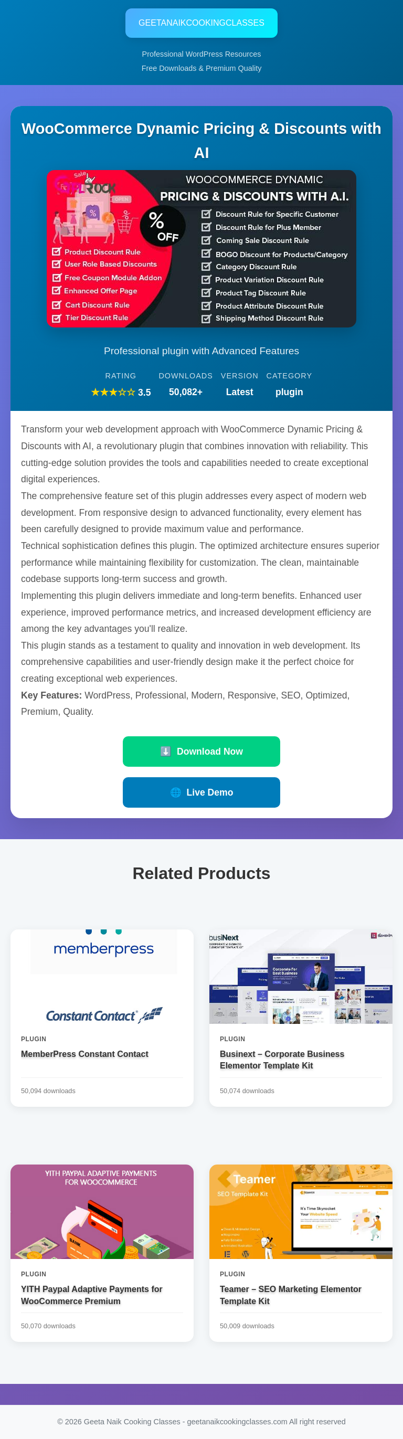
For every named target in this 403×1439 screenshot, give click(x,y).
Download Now (201, 751)
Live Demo (202, 792)
